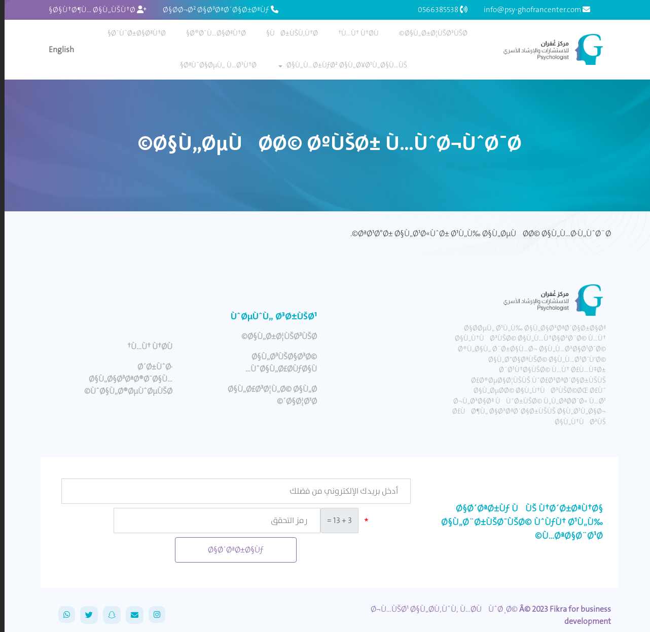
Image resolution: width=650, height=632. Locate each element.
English (56, 49)
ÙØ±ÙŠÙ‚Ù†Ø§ (287, 33)
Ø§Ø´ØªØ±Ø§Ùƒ (231, 549)
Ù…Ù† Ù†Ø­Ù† (354, 33)
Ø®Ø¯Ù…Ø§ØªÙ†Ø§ (211, 33)
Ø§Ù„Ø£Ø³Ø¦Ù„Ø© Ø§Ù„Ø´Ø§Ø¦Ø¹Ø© (267, 395)
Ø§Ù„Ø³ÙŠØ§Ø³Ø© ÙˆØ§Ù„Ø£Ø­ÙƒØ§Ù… (276, 362)
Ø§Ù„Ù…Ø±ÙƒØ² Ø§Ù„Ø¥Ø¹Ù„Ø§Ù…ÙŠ (342, 64)
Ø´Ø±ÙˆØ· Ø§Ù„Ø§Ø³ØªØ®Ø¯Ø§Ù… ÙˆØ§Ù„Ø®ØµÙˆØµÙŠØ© (124, 378)
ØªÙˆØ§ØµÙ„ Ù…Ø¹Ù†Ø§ (213, 64)
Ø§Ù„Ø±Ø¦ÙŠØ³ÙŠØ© (428, 33)
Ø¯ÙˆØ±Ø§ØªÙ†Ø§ (132, 33)
